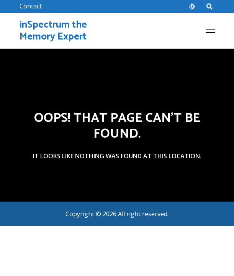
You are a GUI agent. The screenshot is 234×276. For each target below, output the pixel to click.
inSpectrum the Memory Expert (53, 30)
